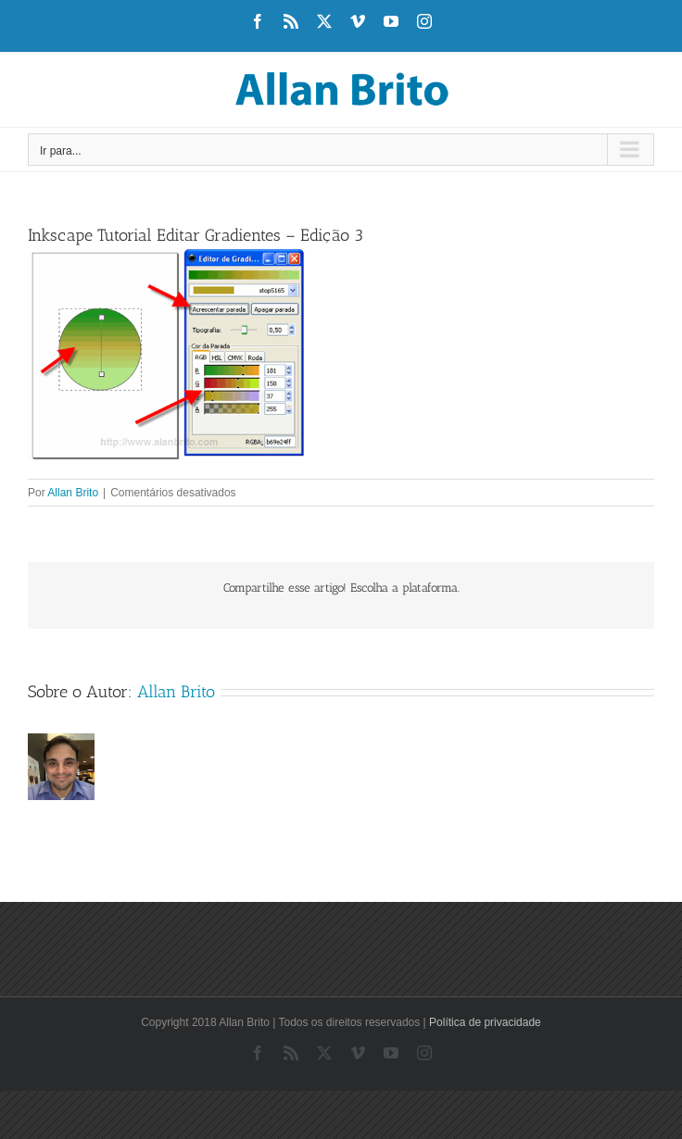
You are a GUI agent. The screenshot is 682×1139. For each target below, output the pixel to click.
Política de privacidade (485, 1022)
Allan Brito (72, 492)
